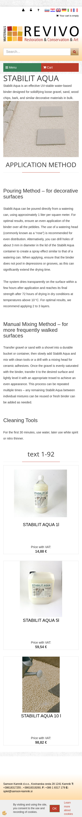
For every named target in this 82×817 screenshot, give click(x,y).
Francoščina (75, 10)
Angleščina (58, 10)
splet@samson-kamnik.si (18, 791)
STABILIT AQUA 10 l (41, 715)
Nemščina (64, 10)
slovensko (47, 10)
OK (54, 808)
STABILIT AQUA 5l (41, 620)
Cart (48, 67)
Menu (11, 67)
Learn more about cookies (68, 808)
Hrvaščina (52, 10)
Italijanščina (69, 10)
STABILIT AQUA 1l (41, 524)
